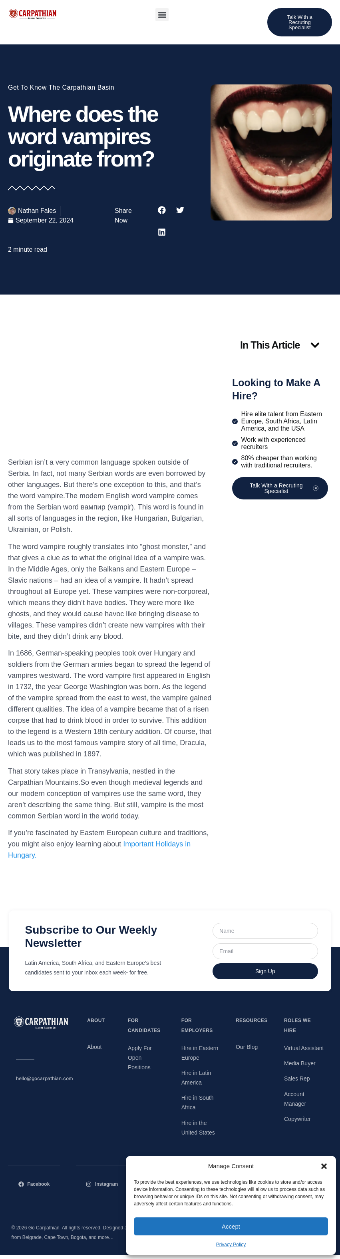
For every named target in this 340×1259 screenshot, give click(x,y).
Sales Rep (297, 1078)
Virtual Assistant (304, 1048)
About (94, 1047)
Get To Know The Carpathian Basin (61, 87)
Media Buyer (300, 1063)
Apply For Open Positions (140, 1058)
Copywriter (297, 1119)
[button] (324, 1166)
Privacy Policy (231, 1244)
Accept (231, 1226)
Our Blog (247, 1047)
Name (213, 922)
